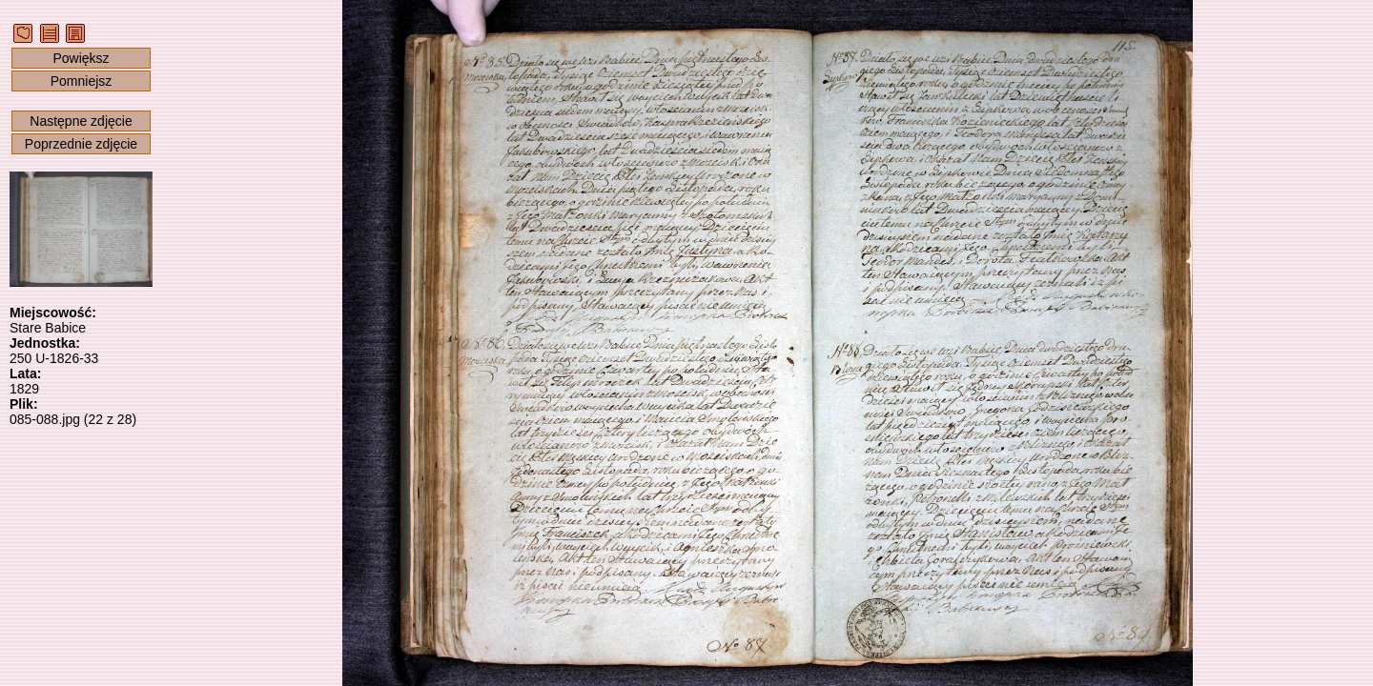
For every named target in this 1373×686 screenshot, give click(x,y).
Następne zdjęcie (81, 121)
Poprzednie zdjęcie (81, 143)
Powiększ (80, 58)
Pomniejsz (82, 81)
